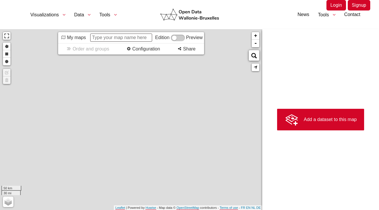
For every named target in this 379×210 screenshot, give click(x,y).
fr (243, 207)
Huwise (150, 207)
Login (336, 5)
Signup (359, 5)
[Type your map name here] (121, 38)
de (258, 207)
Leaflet (120, 207)
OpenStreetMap (187, 207)
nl (253, 207)
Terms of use (229, 207)
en (248, 207)
